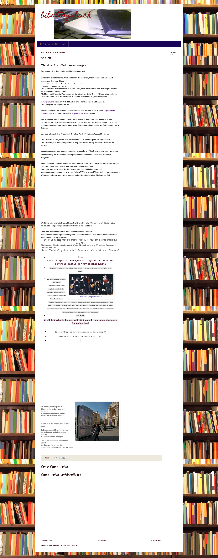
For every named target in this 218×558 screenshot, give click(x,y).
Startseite (102, 541)
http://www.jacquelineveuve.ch (91, 297)
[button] (42, 88)
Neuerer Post (47, 541)
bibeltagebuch (66, 16)
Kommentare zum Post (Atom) (64, 545)
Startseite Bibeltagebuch (52, 44)
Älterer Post (156, 541)
